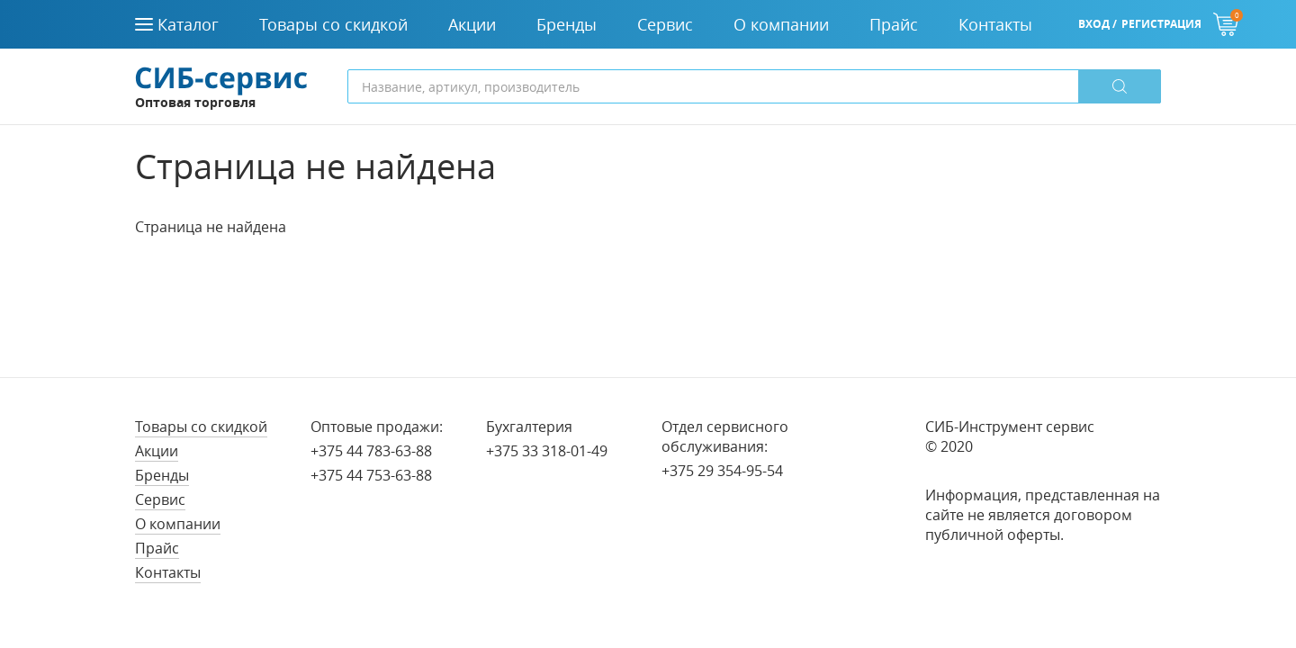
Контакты (168, 572)
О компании (177, 524)
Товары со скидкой (201, 426)
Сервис (160, 499)
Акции (156, 451)
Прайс (157, 548)
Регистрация (1161, 24)
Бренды (162, 475)
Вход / (1097, 24)
